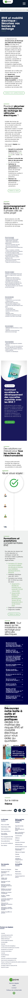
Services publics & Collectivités (19, 849)
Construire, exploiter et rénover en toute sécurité (7, 900)
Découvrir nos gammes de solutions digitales (6, 904)
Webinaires (18, 871)
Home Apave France (5, 10)
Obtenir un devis (14, 190)
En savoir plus (10, 422)
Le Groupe (4, 819)
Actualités (18, 864)
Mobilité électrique (5, 954)
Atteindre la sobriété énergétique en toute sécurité (6, 908)
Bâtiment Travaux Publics (6, 936)
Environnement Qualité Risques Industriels (10, 947)
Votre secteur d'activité (19, 820)
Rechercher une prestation (5, 872)
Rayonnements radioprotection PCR (8, 960)
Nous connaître (5, 824)
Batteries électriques (5, 938)
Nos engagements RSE (7, 836)
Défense (17, 838)
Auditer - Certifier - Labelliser (5, 896)
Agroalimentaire (19, 826)
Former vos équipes (6, 869)
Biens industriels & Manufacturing (19, 833)
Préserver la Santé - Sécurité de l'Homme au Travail (6, 886)
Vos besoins (5, 864)
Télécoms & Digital (20, 852)
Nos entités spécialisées (4, 834)
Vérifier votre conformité (4, 879)
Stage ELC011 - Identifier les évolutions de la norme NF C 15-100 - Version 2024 (17, 587)
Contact (14, 988)
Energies (17, 840)
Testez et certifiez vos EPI (6, 875)
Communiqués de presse (20, 876)
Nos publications (5, 841)
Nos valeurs (4, 845)
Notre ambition (5, 829)
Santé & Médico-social (21, 846)
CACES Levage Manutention (7, 940)
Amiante (3, 933)
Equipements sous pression (7, 949)
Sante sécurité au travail (6, 963)
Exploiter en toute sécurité (5, 882)
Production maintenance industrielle (9, 958)
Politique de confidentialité (14, 990)
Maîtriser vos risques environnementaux (6, 889)
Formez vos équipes (6, 927)
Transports (17, 862)
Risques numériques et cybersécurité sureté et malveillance (13, 962)
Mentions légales (14, 983)
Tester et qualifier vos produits (6, 912)
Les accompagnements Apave (18, 10)
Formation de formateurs (6, 951)
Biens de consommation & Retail (19, 829)
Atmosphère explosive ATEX (7, 935)
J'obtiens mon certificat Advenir (14, 93)
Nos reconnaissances (6, 839)
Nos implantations (6, 831)
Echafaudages (4, 942)
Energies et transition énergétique (8, 945)
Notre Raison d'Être (6, 827)
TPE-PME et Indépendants (19, 859)
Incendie (3, 953)
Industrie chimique (20, 842)
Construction (18, 835)
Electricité (3, 944)
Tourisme (17, 856)
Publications (18, 874)
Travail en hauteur (5, 967)
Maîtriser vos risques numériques (6, 893)
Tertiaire (17, 854)
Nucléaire (3, 956)
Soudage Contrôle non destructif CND (9, 965)
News (16, 869)
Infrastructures (18, 844)
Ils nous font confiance (7, 843)
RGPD (14, 985)
